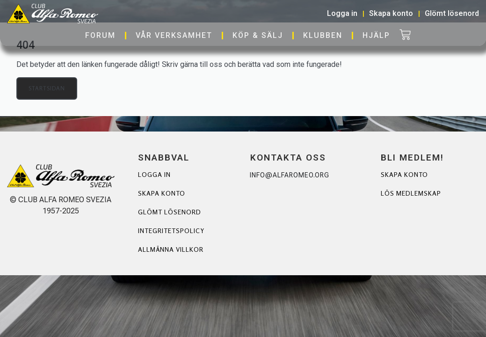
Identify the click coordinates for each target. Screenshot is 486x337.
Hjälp (376, 35)
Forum (100, 35)
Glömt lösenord (169, 212)
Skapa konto (161, 193)
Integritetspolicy (171, 230)
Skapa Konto (404, 174)
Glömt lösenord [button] (452, 13)
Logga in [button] (342, 13)
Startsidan (47, 88)
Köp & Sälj (257, 35)
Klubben (322, 35)
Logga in (154, 174)
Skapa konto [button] (391, 13)
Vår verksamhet (174, 35)
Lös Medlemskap (411, 193)
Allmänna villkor (170, 249)
